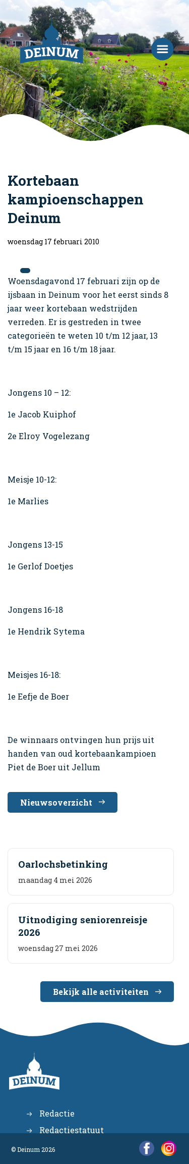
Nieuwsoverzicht (56, 802)
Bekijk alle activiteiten (101, 991)
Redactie (57, 1113)
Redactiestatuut (71, 1130)
